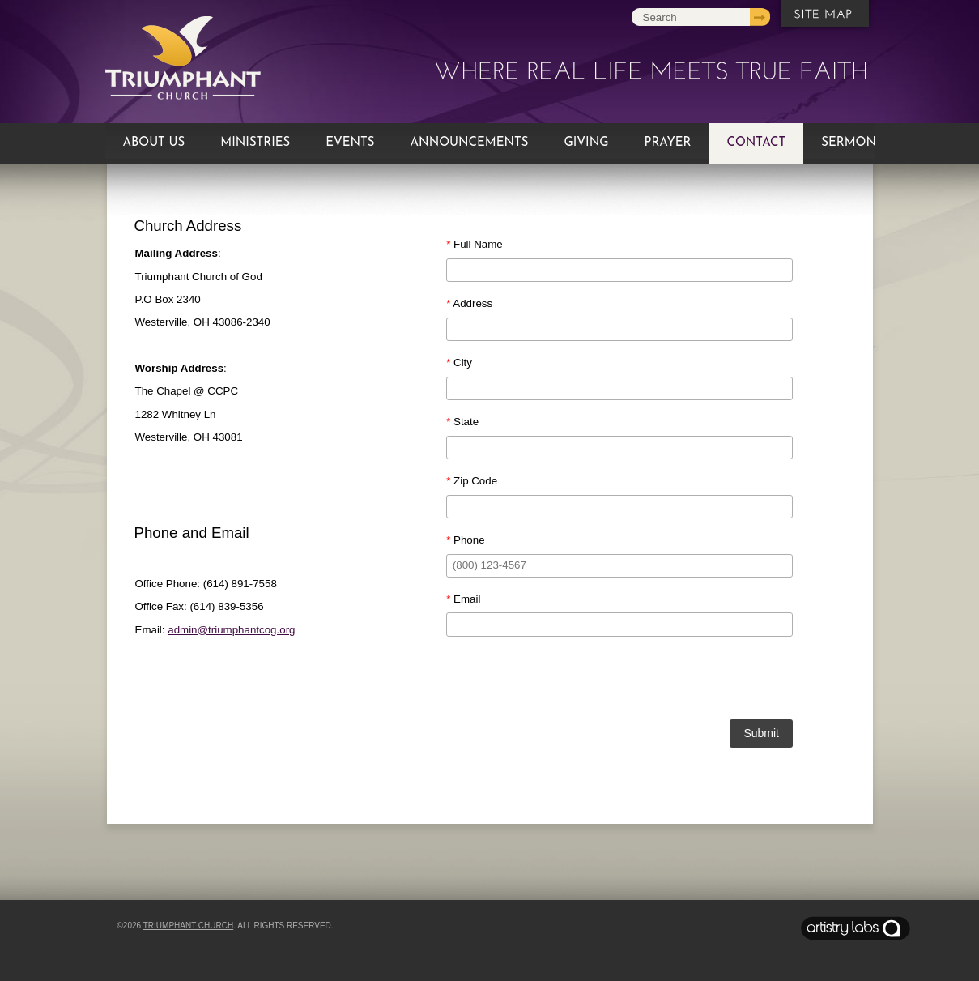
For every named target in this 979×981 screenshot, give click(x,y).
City (459, 362)
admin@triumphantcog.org (231, 630)
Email (463, 599)
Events (350, 143)
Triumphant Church (188, 925)
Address (469, 303)
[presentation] (619, 680)
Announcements (470, 143)
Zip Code (471, 481)
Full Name (474, 244)
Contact (756, 143)
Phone (465, 540)
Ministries (255, 143)
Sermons (852, 143)
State (462, 422)
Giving (586, 143)
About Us (154, 143)
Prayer (668, 143)
